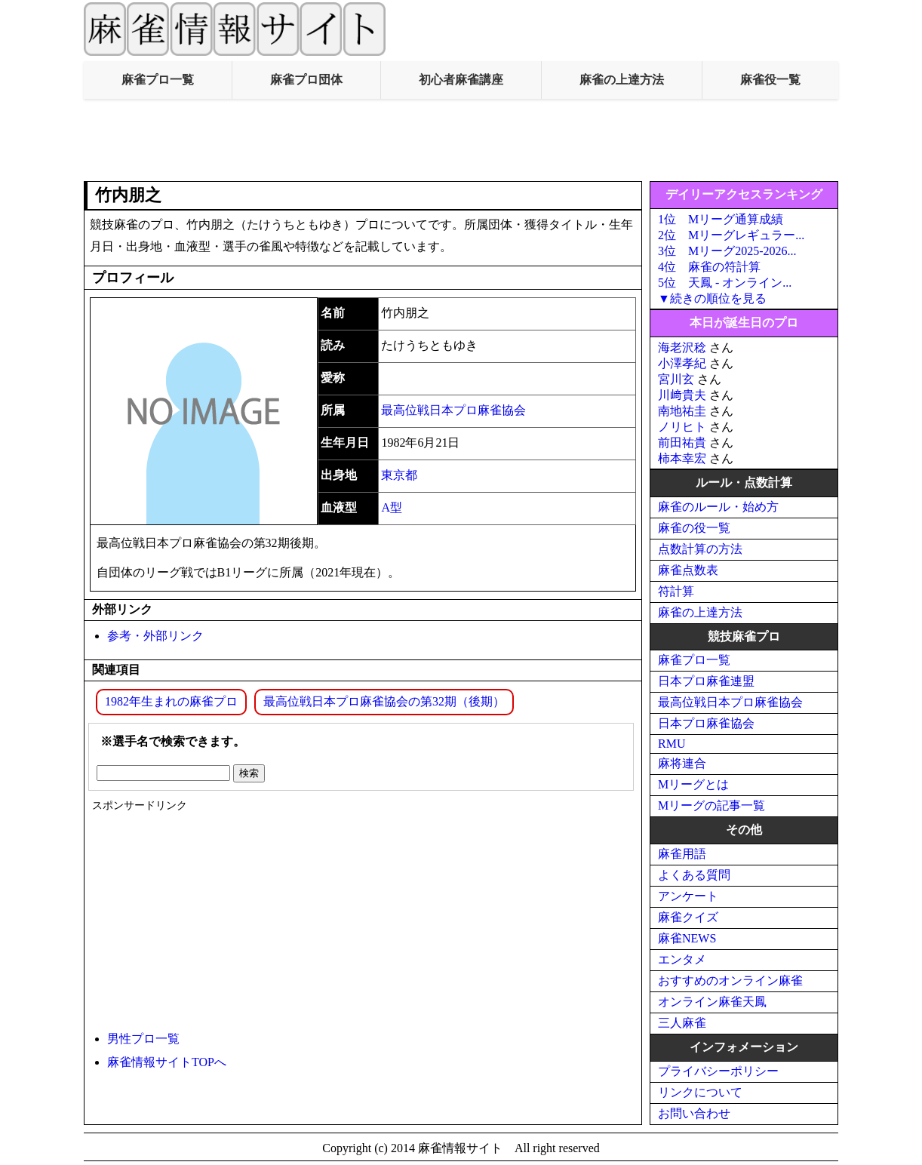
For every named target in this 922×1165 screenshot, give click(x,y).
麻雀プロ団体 (306, 79)
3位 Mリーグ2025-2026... (727, 250)
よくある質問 (694, 874)
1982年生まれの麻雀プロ (171, 701)
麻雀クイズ (688, 917)
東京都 (399, 475)
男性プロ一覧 (143, 1038)
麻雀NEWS (687, 938)
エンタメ (682, 959)
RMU (671, 743)
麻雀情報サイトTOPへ (166, 1062)
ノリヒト (682, 426)
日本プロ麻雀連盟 (706, 681)
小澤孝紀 (682, 363)
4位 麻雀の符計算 (709, 266)
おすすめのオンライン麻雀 (730, 980)
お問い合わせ (694, 1113)
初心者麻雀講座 (461, 79)
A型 (391, 507)
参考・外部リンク (155, 635)
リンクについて (700, 1092)
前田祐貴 (682, 442)
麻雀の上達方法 (621, 79)
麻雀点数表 (688, 570)
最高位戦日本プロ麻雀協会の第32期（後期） (384, 701)
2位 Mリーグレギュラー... (731, 235)
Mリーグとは (693, 784)
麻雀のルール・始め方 (718, 506)
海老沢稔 (682, 347)
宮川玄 (676, 379)
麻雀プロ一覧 (157, 79)
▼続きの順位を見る (712, 298)
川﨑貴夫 (682, 395)
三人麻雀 (682, 1022)
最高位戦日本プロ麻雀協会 (453, 410)
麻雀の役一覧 (694, 527)
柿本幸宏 (682, 458)
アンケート (688, 896)
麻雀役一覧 (770, 79)
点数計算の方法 (700, 549)
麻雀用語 (682, 853)
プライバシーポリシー (718, 1071)
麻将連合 (682, 763)
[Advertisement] (461, 140)
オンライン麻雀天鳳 (712, 1001)
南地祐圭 (682, 410)
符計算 (676, 591)
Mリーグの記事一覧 (711, 805)
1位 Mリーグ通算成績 (720, 219)
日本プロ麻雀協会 (706, 723)
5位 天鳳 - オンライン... (724, 282)
